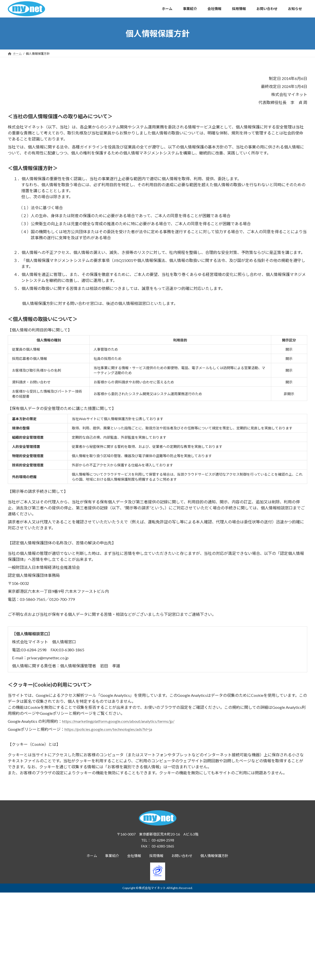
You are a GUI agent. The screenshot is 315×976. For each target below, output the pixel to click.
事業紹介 (112, 856)
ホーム (92, 856)
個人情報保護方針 (214, 856)
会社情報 (134, 856)
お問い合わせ (181, 856)
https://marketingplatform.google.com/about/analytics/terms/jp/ (118, 721)
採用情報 (156, 856)
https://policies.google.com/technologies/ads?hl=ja (108, 729)
